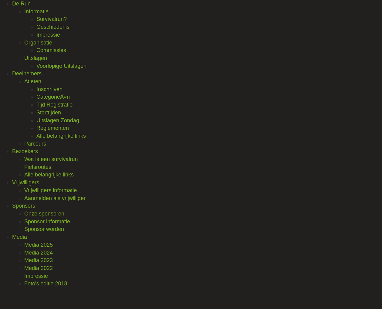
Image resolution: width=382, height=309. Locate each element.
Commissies (51, 50)
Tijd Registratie (54, 105)
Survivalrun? (51, 19)
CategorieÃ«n (53, 97)
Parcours (35, 144)
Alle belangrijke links (61, 136)
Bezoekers (25, 151)
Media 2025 (38, 245)
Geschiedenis (52, 27)
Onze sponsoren (44, 214)
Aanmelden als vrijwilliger (55, 198)
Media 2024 (38, 253)
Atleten (32, 81)
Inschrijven (49, 89)
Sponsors (23, 206)
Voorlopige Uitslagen (61, 66)
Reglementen (52, 128)
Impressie (48, 35)
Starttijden (48, 113)
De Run (21, 4)
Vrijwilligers (25, 182)
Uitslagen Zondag (57, 120)
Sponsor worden (44, 229)
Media (19, 237)
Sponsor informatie (47, 222)
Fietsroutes (37, 167)
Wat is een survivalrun (51, 159)
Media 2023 (38, 260)
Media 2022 (38, 268)
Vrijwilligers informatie (50, 190)
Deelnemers (27, 74)
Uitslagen (35, 58)
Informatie (36, 11)
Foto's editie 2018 (45, 284)
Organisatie (38, 43)
